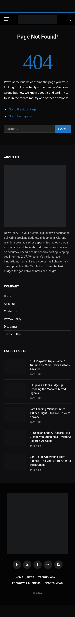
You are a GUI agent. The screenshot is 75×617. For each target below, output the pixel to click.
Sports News (54, 583)
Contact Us (11, 311)
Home (8, 296)
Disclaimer (10, 326)
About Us (9, 303)
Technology (47, 577)
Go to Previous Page (22, 109)
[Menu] (6, 19)
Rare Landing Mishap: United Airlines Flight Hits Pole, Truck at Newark (50, 413)
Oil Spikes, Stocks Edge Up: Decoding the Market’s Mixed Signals (48, 389)
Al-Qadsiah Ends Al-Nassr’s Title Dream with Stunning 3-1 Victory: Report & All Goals (50, 436)
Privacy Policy (12, 319)
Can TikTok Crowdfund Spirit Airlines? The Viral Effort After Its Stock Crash (50, 460)
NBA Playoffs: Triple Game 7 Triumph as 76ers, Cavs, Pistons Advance (50, 365)
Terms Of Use (12, 334)
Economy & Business (26, 583)
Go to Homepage (20, 116)
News (30, 577)
